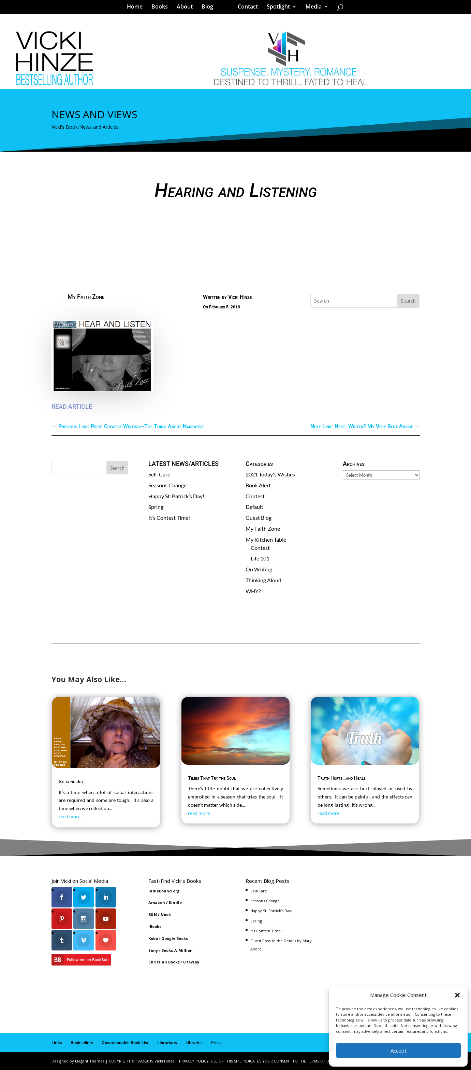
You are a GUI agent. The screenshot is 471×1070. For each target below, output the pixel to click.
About (187, 8)
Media (311, 8)
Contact (245, 8)
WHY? (253, 591)
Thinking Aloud (263, 580)
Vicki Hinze (240, 297)
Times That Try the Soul (212, 778)
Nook (166, 914)
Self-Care (159, 474)
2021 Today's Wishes (270, 474)
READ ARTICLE (71, 406)
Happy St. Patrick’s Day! (176, 496)
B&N (152, 914)
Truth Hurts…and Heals (342, 778)
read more (69, 816)
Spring (155, 506)
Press (216, 1042)
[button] (457, 995)
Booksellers (82, 1042)
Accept (399, 1050)
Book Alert (258, 485)
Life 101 (260, 558)
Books (162, 8)
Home (137, 8)
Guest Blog (258, 517)
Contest (255, 496)
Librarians (167, 1042)
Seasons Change (167, 485)
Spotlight (276, 8)
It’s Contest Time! (169, 517)
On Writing (259, 569)
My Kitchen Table (266, 539)
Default (254, 506)
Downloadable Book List (125, 1042)
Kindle (175, 902)
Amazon (156, 902)
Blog (210, 8)
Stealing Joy (71, 781)
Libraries (194, 1042)
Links (56, 1042)
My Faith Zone (86, 296)
